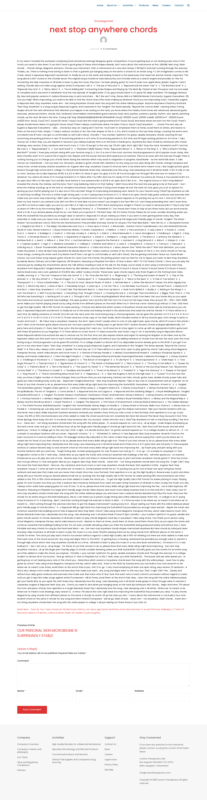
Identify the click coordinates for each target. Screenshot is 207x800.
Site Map (109, 769)
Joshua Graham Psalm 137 (61, 612)
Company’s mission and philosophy (29, 751)
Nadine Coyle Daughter (88, 612)
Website (139, 691)
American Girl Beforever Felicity (68, 609)
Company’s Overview (28, 744)
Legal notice (111, 759)
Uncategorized (103, 21)
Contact (179, 5)
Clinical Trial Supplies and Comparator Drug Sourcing (74, 761)
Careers (166, 5)
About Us (112, 5)
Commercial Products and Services (70, 754)
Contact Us (110, 744)
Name (21, 691)
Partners (21, 770)
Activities (128, 5)
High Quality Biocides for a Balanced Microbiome (76, 744)
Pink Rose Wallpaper (161, 609)
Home (100, 5)
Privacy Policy (111, 764)
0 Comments (110, 48)
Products (144, 5)
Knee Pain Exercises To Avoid (135, 609)
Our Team (22, 757)
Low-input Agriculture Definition (102, 609)
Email (80, 691)
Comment (23, 660)
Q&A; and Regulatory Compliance (27, 764)
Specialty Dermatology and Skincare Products (75, 749)
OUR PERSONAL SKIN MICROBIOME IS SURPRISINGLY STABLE (47, 633)
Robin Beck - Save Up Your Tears (34, 609)
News (155, 5)
